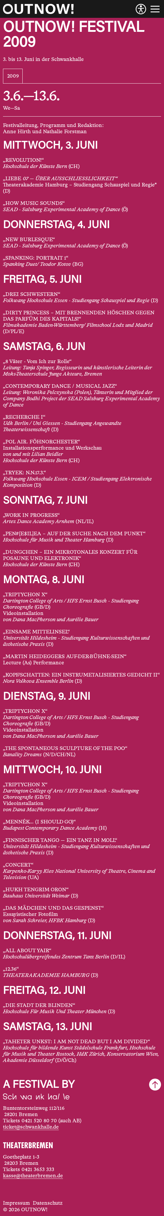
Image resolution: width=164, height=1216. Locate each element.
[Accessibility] (141, 9)
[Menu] (155, 9)
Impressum (16, 1203)
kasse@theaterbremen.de (33, 1176)
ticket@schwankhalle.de (31, 1127)
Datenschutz (48, 1203)
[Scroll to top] (155, 1085)
